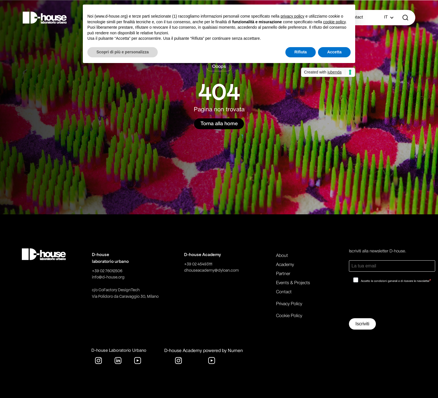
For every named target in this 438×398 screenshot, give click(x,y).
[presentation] (392, 303)
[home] (45, 18)
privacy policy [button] (292, 16)
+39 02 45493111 (198, 264)
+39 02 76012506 (107, 270)
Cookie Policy (289, 316)
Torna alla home (219, 124)
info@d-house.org (108, 277)
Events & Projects (293, 283)
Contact (284, 292)
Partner (283, 274)
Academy (285, 265)
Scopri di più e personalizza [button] (122, 52)
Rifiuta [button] (300, 52)
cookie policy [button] (334, 22)
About (282, 256)
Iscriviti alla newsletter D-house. (377, 251)
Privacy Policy (289, 304)
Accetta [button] (334, 52)
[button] (386, 17)
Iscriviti (362, 323)
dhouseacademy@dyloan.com (211, 270)
